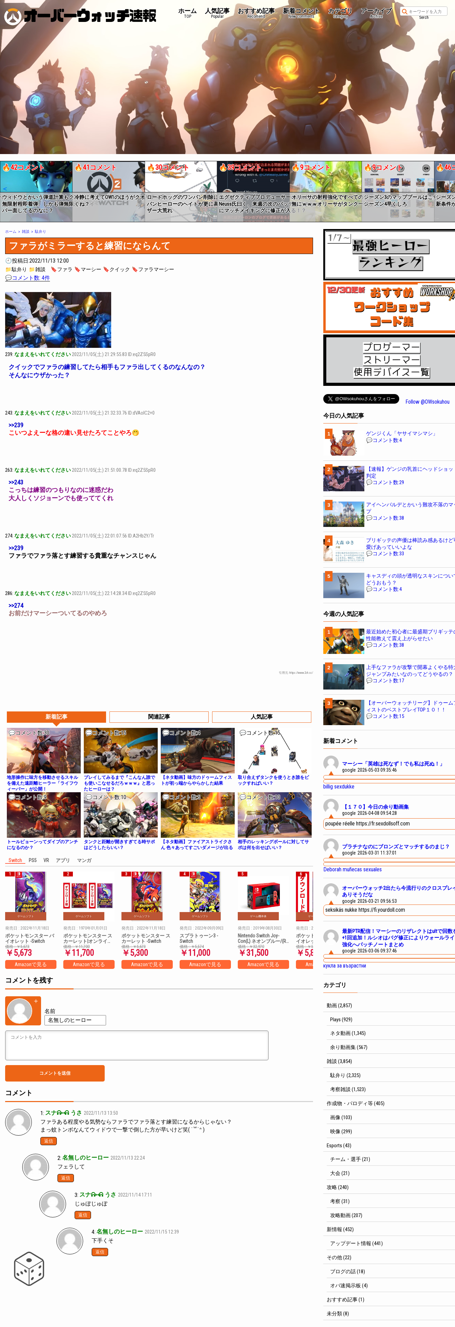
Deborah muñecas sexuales (352, 869)
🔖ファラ (62, 269)
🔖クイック (116, 269)
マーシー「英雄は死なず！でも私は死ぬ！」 (393, 764)
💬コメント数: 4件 (27, 278)
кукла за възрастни (344, 965)
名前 (49, 1011)
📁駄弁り (16, 269)
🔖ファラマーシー (153, 269)
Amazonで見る (31, 964)
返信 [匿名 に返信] (65, 1177)
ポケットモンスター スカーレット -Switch (145, 938)
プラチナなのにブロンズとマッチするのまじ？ (396, 847)
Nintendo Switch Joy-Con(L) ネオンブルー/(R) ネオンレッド (262, 938)
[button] (4, 189)
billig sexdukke (338, 786)
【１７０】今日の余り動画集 (375, 807)
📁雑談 (37, 269)
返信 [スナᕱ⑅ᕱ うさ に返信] (48, 1140)
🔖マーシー (87, 269)
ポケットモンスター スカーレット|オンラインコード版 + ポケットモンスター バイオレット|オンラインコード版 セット (88, 938)
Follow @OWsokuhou (427, 402)
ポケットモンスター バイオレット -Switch (29, 938)
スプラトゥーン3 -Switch (199, 938)
